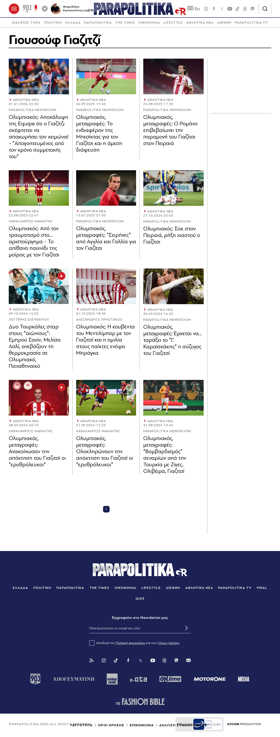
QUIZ (140, 599)
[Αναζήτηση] (265, 9)
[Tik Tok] (116, 660)
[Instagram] (103, 660)
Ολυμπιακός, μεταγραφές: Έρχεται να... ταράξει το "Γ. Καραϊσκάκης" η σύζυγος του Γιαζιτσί (172, 340)
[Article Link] (39, 76)
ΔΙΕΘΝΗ (224, 23)
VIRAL (262, 588)
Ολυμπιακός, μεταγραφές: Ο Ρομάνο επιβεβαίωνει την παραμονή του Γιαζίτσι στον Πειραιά (170, 130)
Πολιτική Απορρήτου (130, 643)
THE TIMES (125, 23)
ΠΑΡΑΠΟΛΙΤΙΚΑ (98, 23)
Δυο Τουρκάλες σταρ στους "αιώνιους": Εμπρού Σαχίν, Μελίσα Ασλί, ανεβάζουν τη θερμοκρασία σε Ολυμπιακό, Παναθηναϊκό (35, 346)
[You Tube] (152, 660)
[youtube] (229, 8)
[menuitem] (26, 23)
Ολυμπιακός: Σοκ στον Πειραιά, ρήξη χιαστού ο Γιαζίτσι (171, 235)
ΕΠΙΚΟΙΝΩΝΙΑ (142, 725)
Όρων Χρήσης (169, 643)
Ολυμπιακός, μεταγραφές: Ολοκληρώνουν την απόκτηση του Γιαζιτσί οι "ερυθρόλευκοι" (104, 451)
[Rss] (91, 660)
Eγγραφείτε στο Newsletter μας (140, 618)
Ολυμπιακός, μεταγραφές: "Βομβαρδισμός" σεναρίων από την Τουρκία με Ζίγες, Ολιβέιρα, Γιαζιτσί (164, 454)
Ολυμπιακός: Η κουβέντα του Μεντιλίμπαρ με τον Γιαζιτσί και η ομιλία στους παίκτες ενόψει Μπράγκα (105, 340)
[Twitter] (140, 660)
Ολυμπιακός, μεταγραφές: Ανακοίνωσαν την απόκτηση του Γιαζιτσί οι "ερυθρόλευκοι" (37, 451)
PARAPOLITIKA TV (251, 23)
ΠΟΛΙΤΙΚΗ (53, 23)
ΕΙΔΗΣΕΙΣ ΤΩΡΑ (26, 23)
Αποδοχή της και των (134, 643)
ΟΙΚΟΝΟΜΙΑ (149, 23)
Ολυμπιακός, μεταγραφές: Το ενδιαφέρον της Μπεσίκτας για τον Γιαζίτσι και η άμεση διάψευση (99, 133)
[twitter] (221, 8)
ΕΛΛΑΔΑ (73, 23)
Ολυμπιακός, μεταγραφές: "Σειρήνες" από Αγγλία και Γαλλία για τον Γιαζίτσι (106, 238)
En (193, 9)
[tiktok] (237, 8)
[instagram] (206, 8)
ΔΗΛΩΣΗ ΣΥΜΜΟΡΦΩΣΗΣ (183, 725)
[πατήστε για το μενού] (14, 9)
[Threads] (245, 8)
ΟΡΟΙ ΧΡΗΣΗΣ (111, 725)
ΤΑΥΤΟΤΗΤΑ (81, 725)
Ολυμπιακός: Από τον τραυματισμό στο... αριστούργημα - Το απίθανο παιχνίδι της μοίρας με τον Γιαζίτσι (34, 241)
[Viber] (252, 8)
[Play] (44, 9)
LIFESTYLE (173, 23)
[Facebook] (214, 8)
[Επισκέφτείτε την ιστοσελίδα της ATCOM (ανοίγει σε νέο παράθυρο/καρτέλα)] (244, 724)
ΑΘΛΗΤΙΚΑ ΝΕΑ (200, 23)
